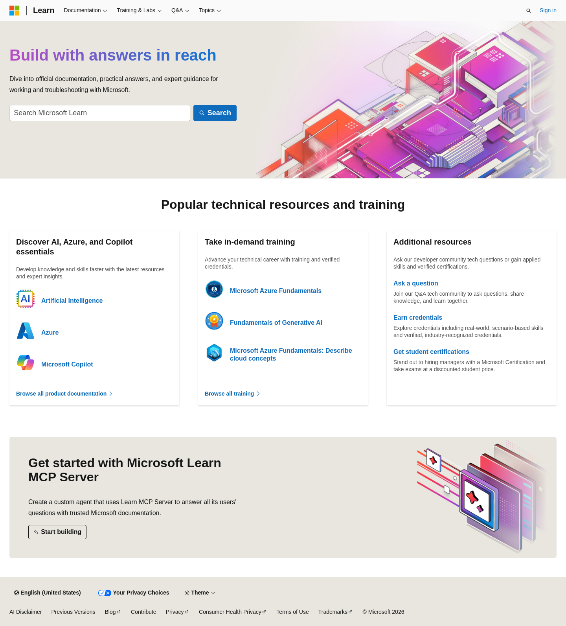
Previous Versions (73, 612)
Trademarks (332, 612)
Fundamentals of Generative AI (276, 322)
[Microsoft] (14, 11)
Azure (50, 332)
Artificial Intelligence (72, 300)
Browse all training (233, 393)
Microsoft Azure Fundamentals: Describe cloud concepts (291, 354)
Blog (110, 612)
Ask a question (415, 283)
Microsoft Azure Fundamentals (276, 290)
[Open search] (529, 11)
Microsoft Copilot (67, 364)
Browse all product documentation (65, 393)
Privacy (175, 612)
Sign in (548, 10)
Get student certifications (431, 351)
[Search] (215, 113)
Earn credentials (418, 317)
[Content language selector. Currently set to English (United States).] (47, 593)
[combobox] (99, 113)
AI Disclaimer (25, 612)
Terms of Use (292, 612)
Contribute (143, 612)
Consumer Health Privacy (230, 612)
